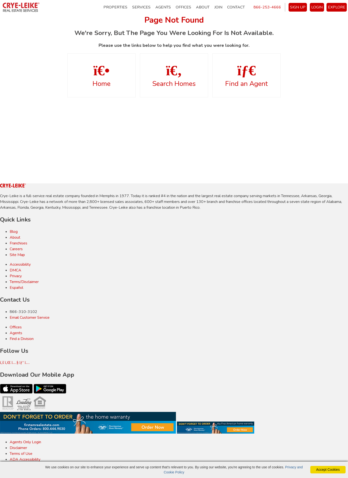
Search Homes (174, 75)
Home (101, 75)
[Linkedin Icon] (8, 362)
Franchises (18, 243)
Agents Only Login (25, 442)
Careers (16, 249)
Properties (115, 7)
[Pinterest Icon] (22, 362)
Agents (163, 7)
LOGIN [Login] (317, 7)
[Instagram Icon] (27, 362)
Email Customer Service (30, 317)
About (203, 7)
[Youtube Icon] (15, 362)
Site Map (17, 254)
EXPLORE (336, 7)
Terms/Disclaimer (24, 281)
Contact (236, 7)
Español (16, 287)
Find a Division (22, 338)
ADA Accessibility (25, 459)
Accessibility (20, 264)
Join (218, 7)
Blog (14, 231)
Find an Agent (247, 75)
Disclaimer (18, 447)
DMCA (15, 270)
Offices (183, 7)
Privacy (16, 276)
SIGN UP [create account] (297, 7)
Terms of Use (21, 453)
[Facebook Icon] (2, 362)
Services (141, 7)
